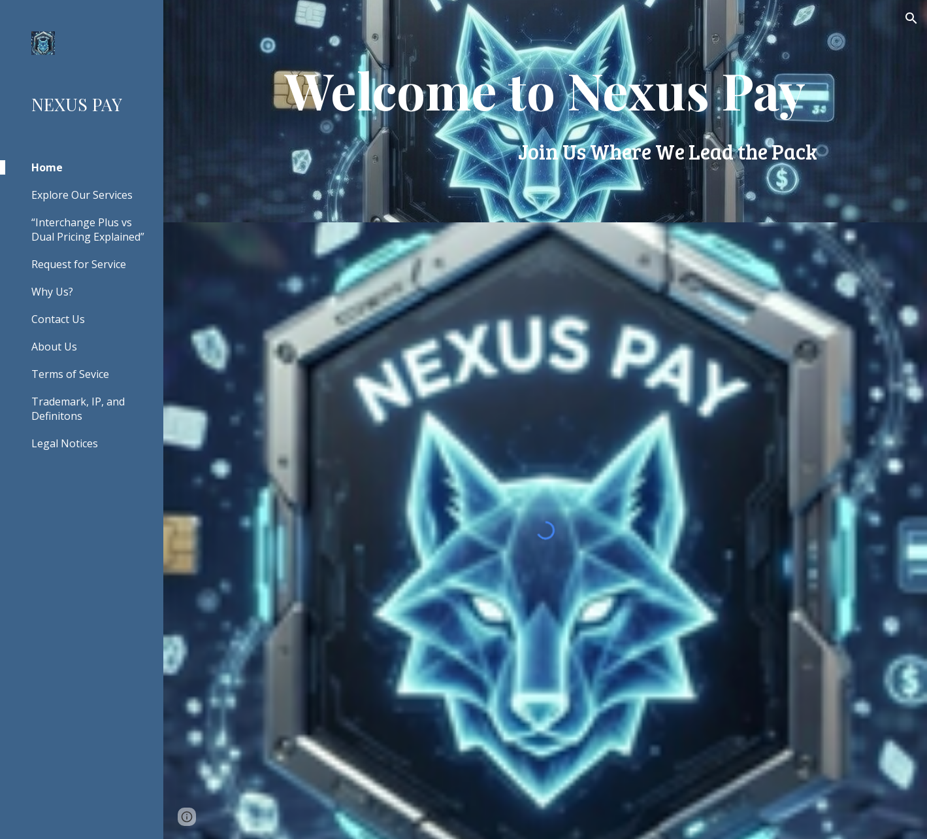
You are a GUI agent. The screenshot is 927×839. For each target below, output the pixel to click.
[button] (911, 18)
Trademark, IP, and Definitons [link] (78, 408)
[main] (545, 111)
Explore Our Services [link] (82, 195)
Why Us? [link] (52, 291)
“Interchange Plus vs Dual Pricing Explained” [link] (87, 229)
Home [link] (47, 167)
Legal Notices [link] (64, 443)
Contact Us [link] (58, 319)
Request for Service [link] (78, 264)
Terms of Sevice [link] (70, 374)
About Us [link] (54, 346)
